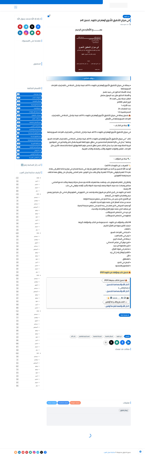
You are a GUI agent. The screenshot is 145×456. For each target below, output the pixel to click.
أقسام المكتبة (91, 7)
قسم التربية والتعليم (84, 336)
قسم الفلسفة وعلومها (29, 140)
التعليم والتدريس (43, 7)
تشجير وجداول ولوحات (29, 111)
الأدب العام (53, 7)
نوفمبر (36, 200)
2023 (38, 275)
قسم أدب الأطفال (29, 115)
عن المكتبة (63, 2)
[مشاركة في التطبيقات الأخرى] (105, 342)
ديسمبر (36, 197)
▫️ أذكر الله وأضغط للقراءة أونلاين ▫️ (117, 306)
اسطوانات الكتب (29, 97)
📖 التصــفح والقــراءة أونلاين (116, 302)
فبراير (36, 187)
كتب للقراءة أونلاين (29, 154)
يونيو (36, 213)
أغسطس (35, 207)
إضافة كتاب (47, 2)
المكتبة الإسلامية (73, 7)
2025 (38, 194)
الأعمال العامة (31, 7)
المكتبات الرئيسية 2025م (85, 2)
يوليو (36, 210)
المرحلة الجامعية (97, 336)
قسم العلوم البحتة (29, 136)
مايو (37, 217)
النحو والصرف (29, 108)
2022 (38, 311)
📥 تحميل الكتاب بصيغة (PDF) (115, 280)
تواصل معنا (55, 2)
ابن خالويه (126, 16)
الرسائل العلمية (109, 336)
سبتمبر (36, 204)
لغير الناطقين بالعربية (29, 157)
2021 (38, 353)
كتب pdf (73, 336)
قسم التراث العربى (29, 126)
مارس (36, 184)
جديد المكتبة (97, 2)
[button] (122, 342)
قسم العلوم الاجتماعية (29, 133)
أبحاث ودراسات (29, 94)
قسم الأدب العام (29, 118)
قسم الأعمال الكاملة (29, 122)
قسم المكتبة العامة (29, 147)
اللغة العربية (62, 7)
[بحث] (15, 7)
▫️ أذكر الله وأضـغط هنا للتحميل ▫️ (118, 284)
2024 (38, 233)
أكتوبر (36, 243)
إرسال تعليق (123, 410)
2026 (38, 178)
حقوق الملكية (72, 2)
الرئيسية (100, 7)
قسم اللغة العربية (29, 143)
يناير (37, 191)
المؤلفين (83, 7)
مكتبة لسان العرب (109, 452)
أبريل (36, 181)
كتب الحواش (29, 150)
